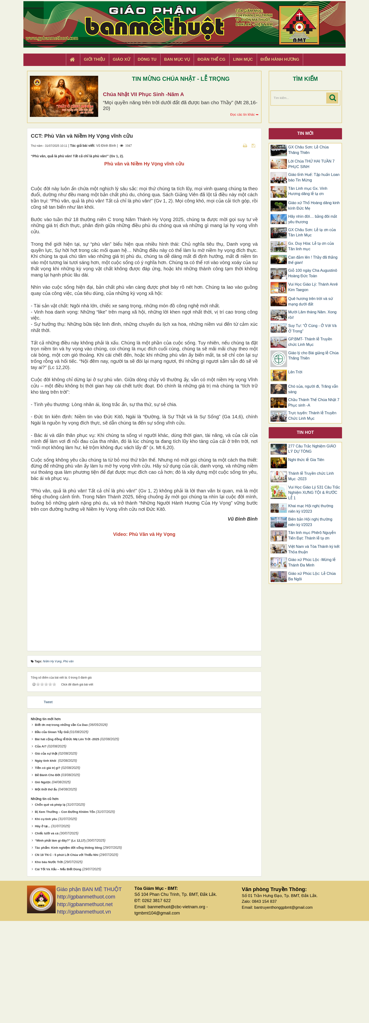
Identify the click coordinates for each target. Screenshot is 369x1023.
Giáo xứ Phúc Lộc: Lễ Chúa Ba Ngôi (312, 576)
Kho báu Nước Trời (49, 964)
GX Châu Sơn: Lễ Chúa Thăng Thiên (308, 150)
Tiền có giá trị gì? (47, 870)
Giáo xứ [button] (121, 59)
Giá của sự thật (46, 855)
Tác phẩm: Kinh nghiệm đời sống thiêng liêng (68, 950)
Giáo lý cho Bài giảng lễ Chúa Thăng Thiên (313, 355)
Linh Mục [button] (243, 59)
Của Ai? (41, 848)
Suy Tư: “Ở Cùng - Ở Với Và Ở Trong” (312, 328)
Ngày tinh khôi (46, 863)
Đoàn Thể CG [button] (211, 59)
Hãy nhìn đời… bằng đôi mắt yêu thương (312, 219)
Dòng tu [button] (147, 59)
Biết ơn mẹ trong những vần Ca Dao (61, 827)
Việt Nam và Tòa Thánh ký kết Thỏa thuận (314, 549)
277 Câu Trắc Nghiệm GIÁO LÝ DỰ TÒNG (312, 449)
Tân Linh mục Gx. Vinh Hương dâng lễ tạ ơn (307, 191)
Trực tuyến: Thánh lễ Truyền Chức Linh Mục (312, 415)
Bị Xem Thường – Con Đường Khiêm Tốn (65, 914)
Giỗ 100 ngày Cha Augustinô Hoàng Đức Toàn (312, 273)
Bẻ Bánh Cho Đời (47, 877)
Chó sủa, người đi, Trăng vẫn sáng (313, 389)
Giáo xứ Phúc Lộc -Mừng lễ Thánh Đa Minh (312, 562)
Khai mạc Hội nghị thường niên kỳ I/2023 (310, 508)
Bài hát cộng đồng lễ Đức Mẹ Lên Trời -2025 (67, 841)
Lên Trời (295, 372)
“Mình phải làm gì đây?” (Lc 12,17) (60, 942)
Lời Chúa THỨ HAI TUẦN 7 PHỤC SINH (311, 164)
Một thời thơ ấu (46, 891)
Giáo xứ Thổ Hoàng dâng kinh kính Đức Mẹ (314, 205)
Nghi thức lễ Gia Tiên (306, 460)
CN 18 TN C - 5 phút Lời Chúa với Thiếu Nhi (66, 957)
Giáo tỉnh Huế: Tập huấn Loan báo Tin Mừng (314, 177)
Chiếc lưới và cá (47, 935)
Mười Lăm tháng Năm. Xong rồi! (312, 315)
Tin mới (305, 133)
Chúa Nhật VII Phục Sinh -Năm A (143, 94)
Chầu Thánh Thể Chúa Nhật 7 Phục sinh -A (313, 402)
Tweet (48, 804)
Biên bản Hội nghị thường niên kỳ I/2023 (310, 522)
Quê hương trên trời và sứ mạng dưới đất (310, 301)
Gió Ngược (43, 884)
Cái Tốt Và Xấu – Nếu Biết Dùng (58, 971)
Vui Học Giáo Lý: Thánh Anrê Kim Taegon (313, 287)
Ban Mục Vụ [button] (177, 59)
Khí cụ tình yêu (46, 921)
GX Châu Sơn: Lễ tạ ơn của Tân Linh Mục (312, 232)
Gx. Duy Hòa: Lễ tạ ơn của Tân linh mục (311, 246)
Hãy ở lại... (42, 928)
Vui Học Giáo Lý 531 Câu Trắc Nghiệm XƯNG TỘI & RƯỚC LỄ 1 (314, 492)
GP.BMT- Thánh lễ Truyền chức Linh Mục (310, 342)
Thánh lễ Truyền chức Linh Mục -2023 (311, 476)
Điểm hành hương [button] (280, 59)
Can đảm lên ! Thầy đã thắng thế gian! (312, 260)
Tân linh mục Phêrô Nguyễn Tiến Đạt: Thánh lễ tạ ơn (312, 535)
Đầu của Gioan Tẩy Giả (52, 834)
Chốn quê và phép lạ (50, 907)
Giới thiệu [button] (94, 59)
